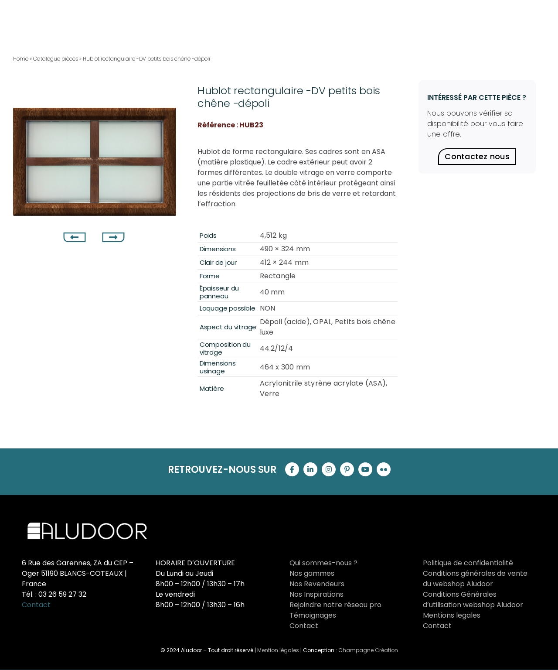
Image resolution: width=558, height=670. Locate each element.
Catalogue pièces (55, 58)
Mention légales (278, 650)
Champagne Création (368, 650)
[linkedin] (310, 469)
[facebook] (292, 469)
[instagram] (329, 469)
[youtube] (365, 469)
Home (20, 58)
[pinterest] (347, 469)
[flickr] (384, 469)
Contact (36, 605)
